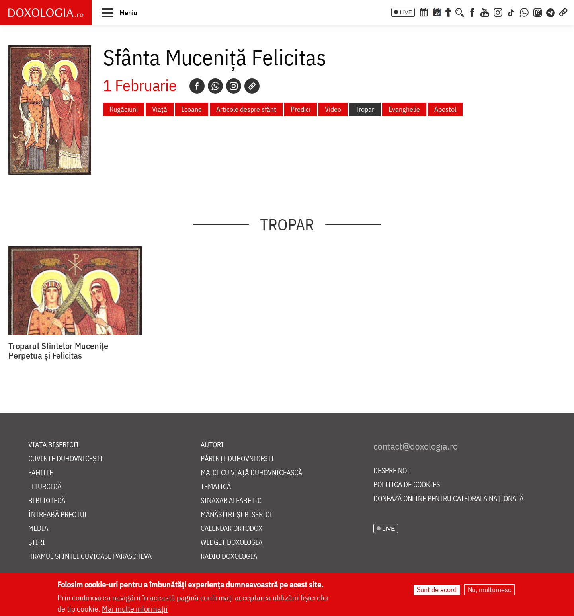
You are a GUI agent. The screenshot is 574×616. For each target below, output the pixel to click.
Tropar (364, 109)
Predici (300, 109)
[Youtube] (484, 11)
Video (333, 109)
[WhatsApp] (524, 11)
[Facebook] (472, 11)
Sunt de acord (437, 589)
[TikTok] (511, 11)
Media (38, 528)
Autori (212, 445)
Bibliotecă (46, 501)
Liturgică (44, 487)
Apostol (445, 109)
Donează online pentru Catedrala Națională (448, 499)
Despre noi (391, 471)
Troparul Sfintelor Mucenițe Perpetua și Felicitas (58, 350)
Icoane (192, 109)
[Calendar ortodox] (423, 11)
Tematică (216, 487)
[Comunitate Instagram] (537, 11)
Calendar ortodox (231, 528)
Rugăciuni (123, 109)
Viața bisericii (53, 445)
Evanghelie (404, 109)
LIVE (406, 12)
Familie (40, 473)
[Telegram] (550, 11)
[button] (119, 12)
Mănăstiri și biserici (236, 515)
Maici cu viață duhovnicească (251, 473)
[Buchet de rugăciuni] (448, 11)
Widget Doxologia (231, 542)
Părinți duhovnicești (237, 459)
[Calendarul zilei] (436, 11)
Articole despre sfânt (246, 109)
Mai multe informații (135, 608)
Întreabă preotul (58, 515)
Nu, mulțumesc (489, 589)
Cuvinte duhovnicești (65, 459)
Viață (159, 109)
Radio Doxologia (229, 556)
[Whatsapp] (215, 86)
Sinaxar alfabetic (231, 501)
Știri (36, 542)
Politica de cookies (406, 485)
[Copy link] (252, 86)
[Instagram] (498, 11)
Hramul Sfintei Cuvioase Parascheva (90, 556)
